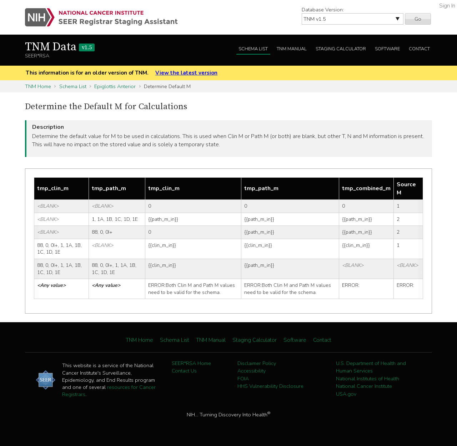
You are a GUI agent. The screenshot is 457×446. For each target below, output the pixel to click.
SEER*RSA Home (191, 363)
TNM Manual (292, 49)
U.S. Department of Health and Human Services (371, 367)
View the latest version (186, 72)
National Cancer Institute (364, 386)
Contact (419, 49)
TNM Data (60, 47)
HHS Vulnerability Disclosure (270, 386)
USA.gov (346, 393)
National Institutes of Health (367, 378)
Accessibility (251, 370)
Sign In (447, 6)
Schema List (253, 49)
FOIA (243, 378)
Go (418, 18)
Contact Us (184, 370)
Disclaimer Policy (256, 363)
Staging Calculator (341, 49)
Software (387, 49)
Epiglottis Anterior (115, 86)
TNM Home (38, 86)
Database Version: (323, 9)
